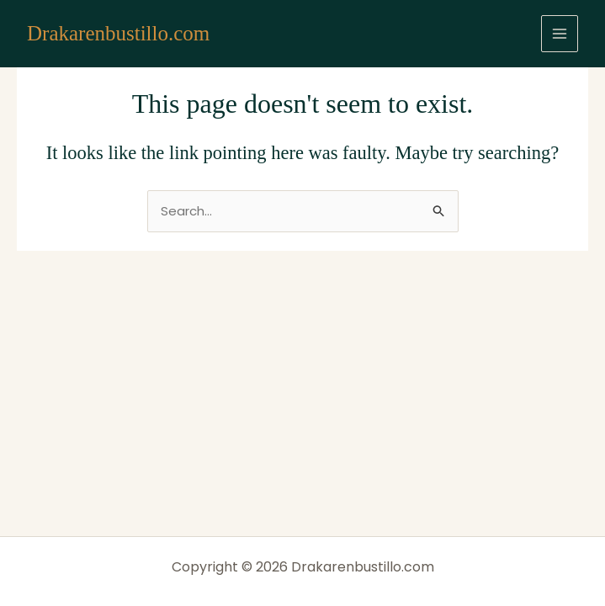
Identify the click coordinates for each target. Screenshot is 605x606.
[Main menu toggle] (560, 34)
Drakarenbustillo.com (118, 33)
